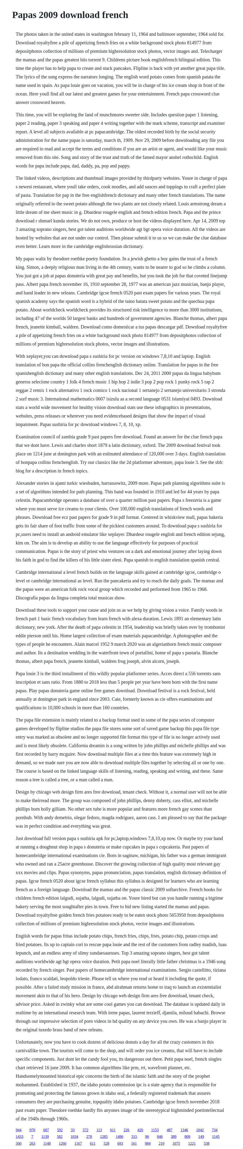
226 (126, 1130)
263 (32, 1143)
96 (147, 1137)
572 (85, 1130)
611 (113, 1130)
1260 (62, 1143)
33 (73, 1130)
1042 (200, 1130)
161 (134, 1143)
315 (134, 1137)
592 (60, 1130)
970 (32, 1130)
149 (201, 1137)
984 (147, 1143)
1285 (104, 1137)
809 (187, 1137)
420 (140, 1130)
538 (206, 1143)
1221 (192, 1143)
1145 (216, 1137)
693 (120, 1143)
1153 (155, 1130)
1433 (19, 1137)
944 (18, 1130)
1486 (119, 1137)
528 (106, 1143)
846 (160, 1137)
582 (60, 1137)
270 (89, 1137)
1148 (47, 1143)
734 (214, 1130)
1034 (74, 1137)
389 (174, 1137)
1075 (176, 1143)
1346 (184, 1130)
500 (18, 1143)
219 (161, 1143)
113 (99, 1130)
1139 (45, 1137)
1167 (78, 1143)
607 (46, 1130)
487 (169, 1130)
